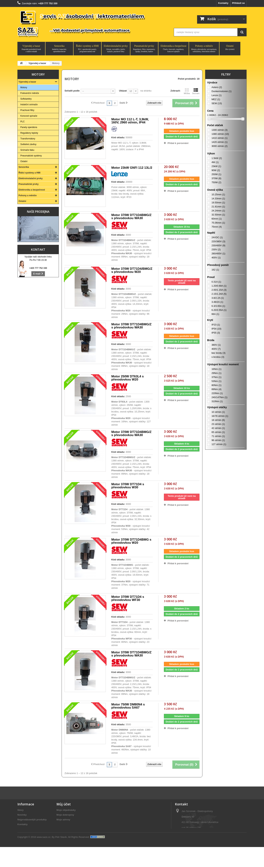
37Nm (216, 377)
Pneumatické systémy (31, 155)
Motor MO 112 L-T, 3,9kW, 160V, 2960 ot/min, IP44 (130, 121)
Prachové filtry (27, 110)
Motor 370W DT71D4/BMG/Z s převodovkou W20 (131, 270)
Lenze (217, 95)
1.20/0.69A (219, 285)
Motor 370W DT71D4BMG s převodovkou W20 (131, 541)
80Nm (216, 385)
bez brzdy (218, 353)
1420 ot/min (220, 142)
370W (216, 178)
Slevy (20, 810)
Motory (23, 87)
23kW (216, 166)
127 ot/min (219, 444)
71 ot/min (218, 436)
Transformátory (27, 138)
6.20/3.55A (219, 310)
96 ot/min (218, 440)
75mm (217, 226)
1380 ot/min (220, 134)
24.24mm (218, 210)
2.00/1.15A (219, 289)
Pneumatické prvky (144, 49)
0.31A (216, 281)
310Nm (217, 401)
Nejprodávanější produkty (32, 819)
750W (216, 182)
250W (216, 174)
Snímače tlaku (27, 150)
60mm (217, 218)
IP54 (216, 328)
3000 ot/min (220, 146)
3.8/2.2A (218, 298)
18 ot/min (218, 420)
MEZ (216, 99)
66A (215, 314)
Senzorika (59, 49)
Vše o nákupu (25, 834)
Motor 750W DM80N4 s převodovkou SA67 (128, 706)
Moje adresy (63, 819)
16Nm (216, 369)
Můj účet (63, 804)
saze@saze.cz (197, 843)
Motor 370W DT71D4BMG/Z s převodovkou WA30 (131, 216)
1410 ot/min (220, 138)
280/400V (218, 253)
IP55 (216, 332)
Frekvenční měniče (29, 93)
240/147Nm (220, 397)
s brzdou (218, 357)
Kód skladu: (118, 137)
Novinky (22, 814)
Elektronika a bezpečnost (173, 49)
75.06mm (218, 222)
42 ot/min (218, 428)
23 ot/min (218, 424)
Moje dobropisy (65, 814)
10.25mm (218, 194)
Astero (217, 87)
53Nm (216, 381)
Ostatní (230, 47)
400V (216, 257)
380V (216, 344)
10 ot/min (218, 412)
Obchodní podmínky (29, 838)
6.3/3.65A (218, 306)
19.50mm (218, 202)
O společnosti (25, 829)
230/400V (218, 245)
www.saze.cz (43, 857)
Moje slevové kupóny (68, 829)
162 (215, 269)
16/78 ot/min (220, 416)
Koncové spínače (28, 116)
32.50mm (218, 214)
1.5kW (217, 158)
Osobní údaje (64, 824)
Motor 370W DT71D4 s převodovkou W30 (127, 486)
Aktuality (22, 843)
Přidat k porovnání (178, 143)
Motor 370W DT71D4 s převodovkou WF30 (127, 598)
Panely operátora (28, 127)
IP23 (216, 324)
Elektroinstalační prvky (116, 49)
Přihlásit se (238, 3)
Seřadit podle (72, 90)
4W (215, 162)
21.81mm (218, 206)
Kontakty (223, 3)
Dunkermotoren (222, 91)
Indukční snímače (29, 104)
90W (216, 170)
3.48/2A (217, 302)
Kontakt (38, 250)
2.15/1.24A (219, 293)
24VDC (217, 237)
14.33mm (218, 198)
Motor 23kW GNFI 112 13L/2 (131, 167)
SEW (217, 103)
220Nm (217, 393)
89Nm (216, 389)
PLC (22, 121)
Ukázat (123, 90)
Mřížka (187, 91)
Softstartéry (26, 99)
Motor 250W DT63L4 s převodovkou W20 (127, 378)
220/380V (218, 241)
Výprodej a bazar (31, 49)
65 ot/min (218, 432)
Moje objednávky (66, 810)
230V (216, 249)
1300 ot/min (220, 130)
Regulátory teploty (29, 133)
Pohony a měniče (204, 49)
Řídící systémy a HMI (87, 49)
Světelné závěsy (28, 144)
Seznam (195, 91)
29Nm (216, 373)
